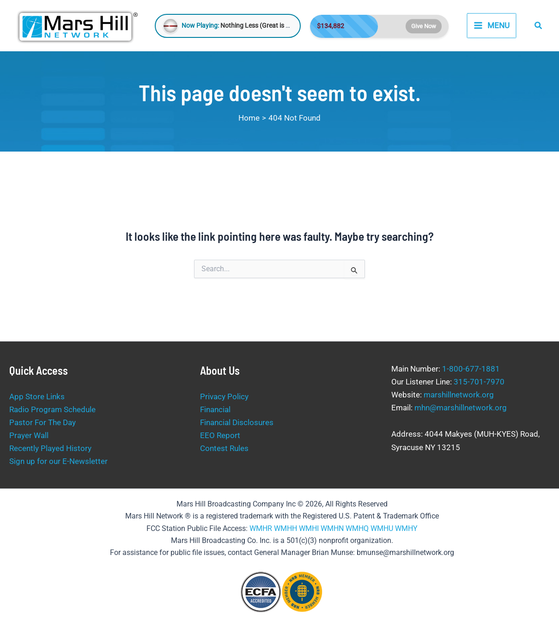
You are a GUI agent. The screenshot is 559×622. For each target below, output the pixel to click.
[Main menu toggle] (491, 25)
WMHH (285, 528)
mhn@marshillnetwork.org (460, 407)
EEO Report (220, 435)
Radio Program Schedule (52, 409)
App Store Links (37, 396)
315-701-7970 (479, 381)
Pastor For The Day (42, 422)
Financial (215, 409)
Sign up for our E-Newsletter (58, 461)
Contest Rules (224, 448)
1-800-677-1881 (471, 368)
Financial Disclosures (236, 422)
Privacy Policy (224, 396)
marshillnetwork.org (459, 394)
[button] (539, 25)
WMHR (260, 528)
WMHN (332, 528)
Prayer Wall (29, 435)
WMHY (406, 528)
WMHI (309, 528)
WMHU (382, 528)
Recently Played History (50, 448)
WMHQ (357, 528)
